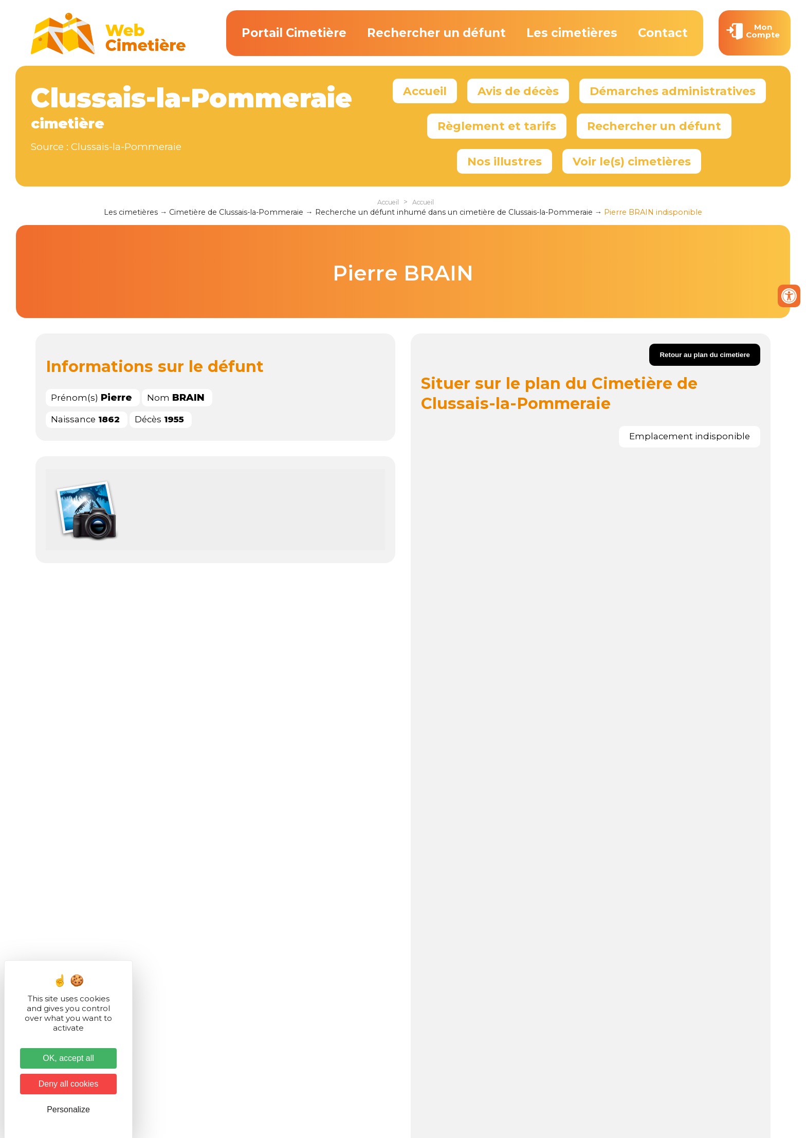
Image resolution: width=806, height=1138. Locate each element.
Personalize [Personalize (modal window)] (68, 1109)
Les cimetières (571, 33)
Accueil (425, 91)
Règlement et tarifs (496, 126)
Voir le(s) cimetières (632, 161)
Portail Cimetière (294, 33)
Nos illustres (504, 161)
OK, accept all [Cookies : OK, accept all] (68, 1058)
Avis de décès (518, 91)
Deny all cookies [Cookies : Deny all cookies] (69, 1083)
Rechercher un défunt (436, 33)
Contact (663, 33)
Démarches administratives (673, 91)
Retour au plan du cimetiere (705, 355)
